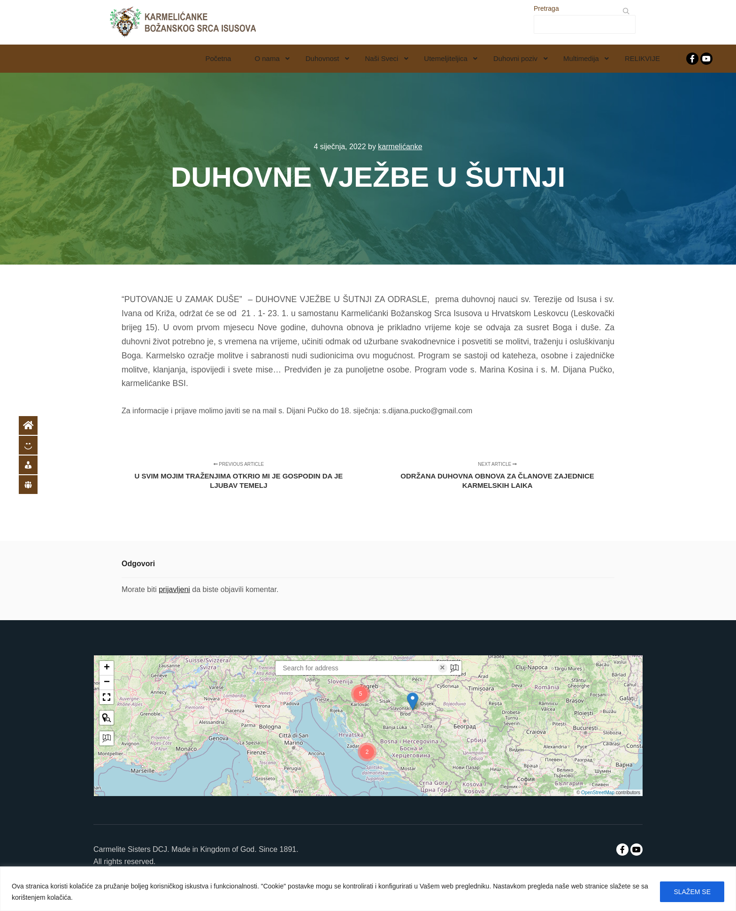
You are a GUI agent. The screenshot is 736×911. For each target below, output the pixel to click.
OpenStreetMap (597, 792)
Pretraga (546, 8)
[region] (368, 888)
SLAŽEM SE (692, 892)
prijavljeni (174, 589)
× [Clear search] (442, 668)
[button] (412, 701)
